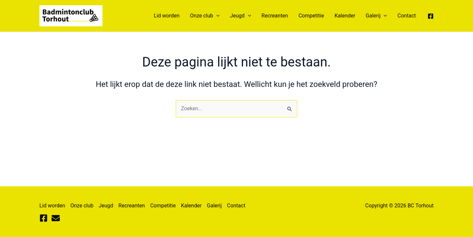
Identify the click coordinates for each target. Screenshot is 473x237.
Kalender (344, 16)
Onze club (205, 16)
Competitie (311, 16)
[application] (216, 16)
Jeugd (240, 16)
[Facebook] (431, 16)
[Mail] (56, 218)
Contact (406, 16)
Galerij (376, 16)
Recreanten (274, 16)
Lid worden (166, 16)
